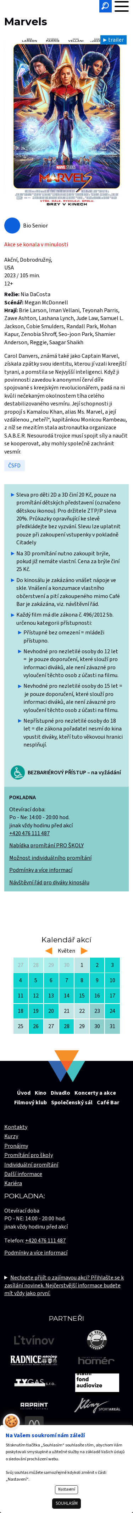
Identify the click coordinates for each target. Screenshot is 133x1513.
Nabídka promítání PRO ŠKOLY (46, 845)
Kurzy (11, 1136)
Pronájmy (16, 1146)
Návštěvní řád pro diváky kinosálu (49, 882)
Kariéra (13, 1183)
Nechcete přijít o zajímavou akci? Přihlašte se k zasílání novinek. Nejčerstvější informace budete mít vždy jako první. (64, 1286)
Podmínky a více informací (40, 870)
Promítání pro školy (28, 1155)
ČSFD (14, 466)
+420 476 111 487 (29, 833)
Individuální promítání (31, 1165)
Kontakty (15, 1127)
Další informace (23, 1174)
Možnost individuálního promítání (50, 858)
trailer (116, 40)
